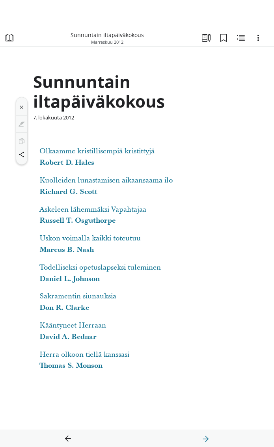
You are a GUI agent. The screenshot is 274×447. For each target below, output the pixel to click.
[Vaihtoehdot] (258, 38)
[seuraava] (205, 438)
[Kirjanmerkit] (223, 38)
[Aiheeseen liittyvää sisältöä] (241, 38)
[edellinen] (68, 438)
